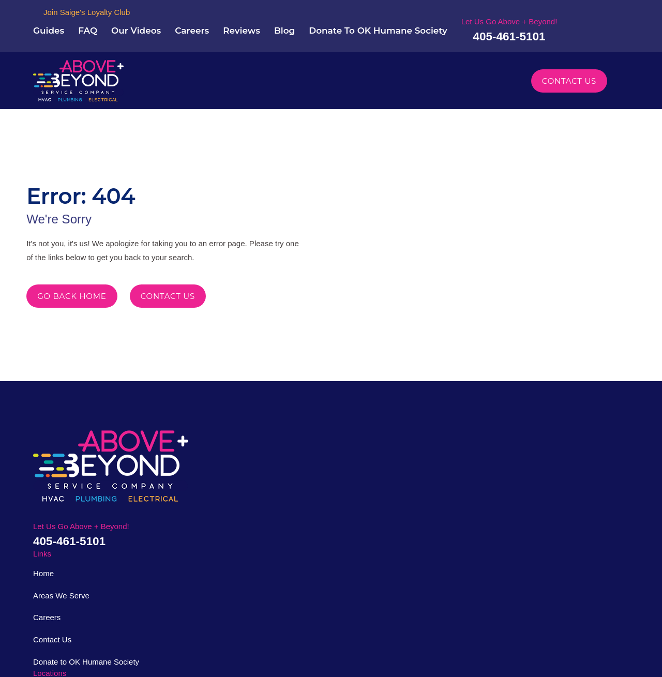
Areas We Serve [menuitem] (360, 83)
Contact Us (570, 83)
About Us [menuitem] (160, 83)
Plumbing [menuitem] (252, 83)
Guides (135, 26)
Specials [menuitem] (487, 83)
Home (212, 470)
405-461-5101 (586, 36)
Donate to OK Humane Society (252, 558)
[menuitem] (44, 657)
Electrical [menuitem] (305, 83)
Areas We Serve (228, 492)
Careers (279, 26)
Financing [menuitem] (434, 83)
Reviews (330, 26)
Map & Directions (314, 530)
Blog (374, 26)
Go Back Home (72, 312)
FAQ (176, 26)
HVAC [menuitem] (207, 83)
